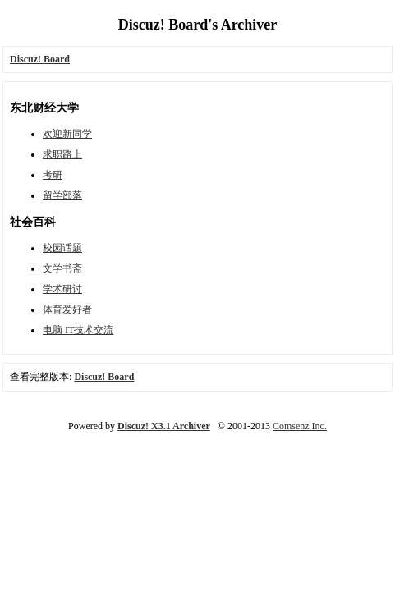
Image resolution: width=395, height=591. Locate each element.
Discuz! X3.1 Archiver (163, 426)
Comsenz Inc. (300, 426)
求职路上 (62, 154)
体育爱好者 (67, 309)
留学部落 (62, 195)
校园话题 (62, 248)
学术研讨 (62, 289)
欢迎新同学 (67, 134)
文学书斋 (62, 268)
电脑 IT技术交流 (78, 330)
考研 (52, 175)
